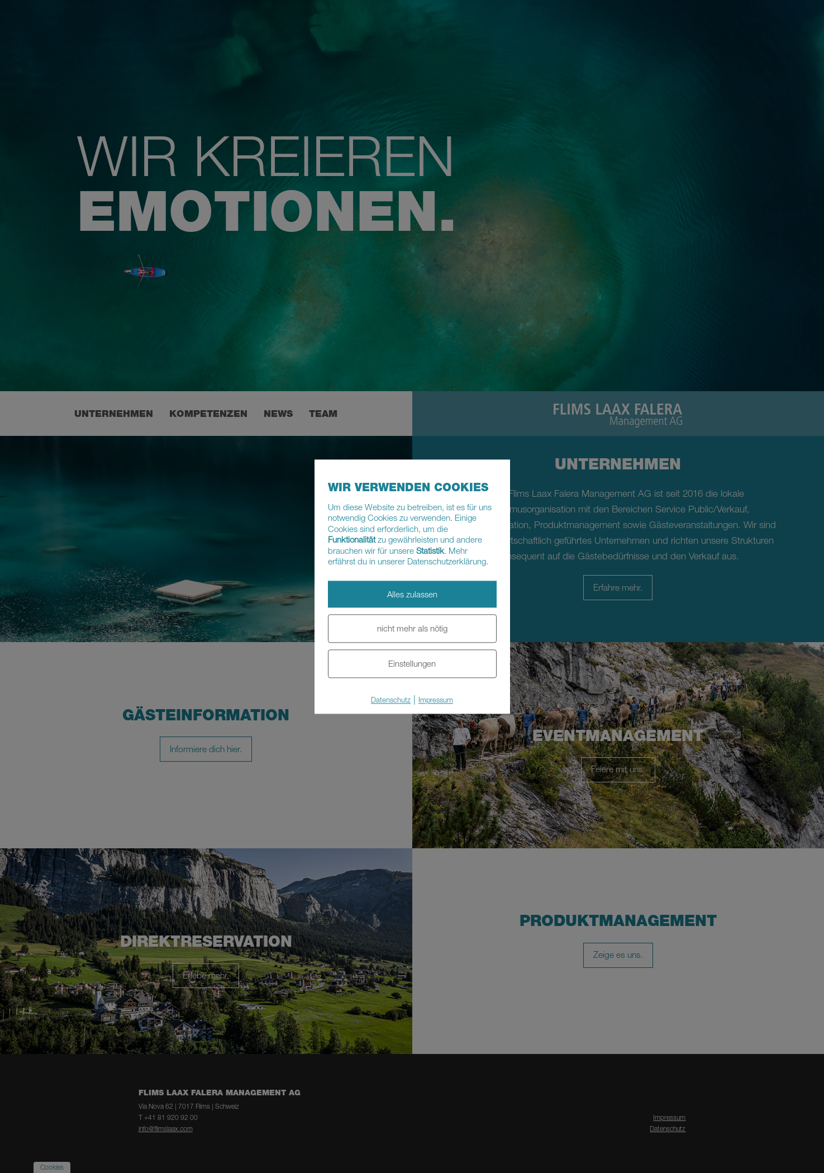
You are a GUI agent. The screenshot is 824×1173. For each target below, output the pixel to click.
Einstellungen (412, 663)
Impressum (435, 699)
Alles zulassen (412, 594)
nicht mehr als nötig (412, 629)
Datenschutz (391, 699)
